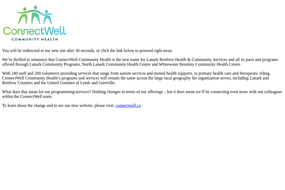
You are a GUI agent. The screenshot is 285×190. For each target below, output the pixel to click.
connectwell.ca (128, 105)
